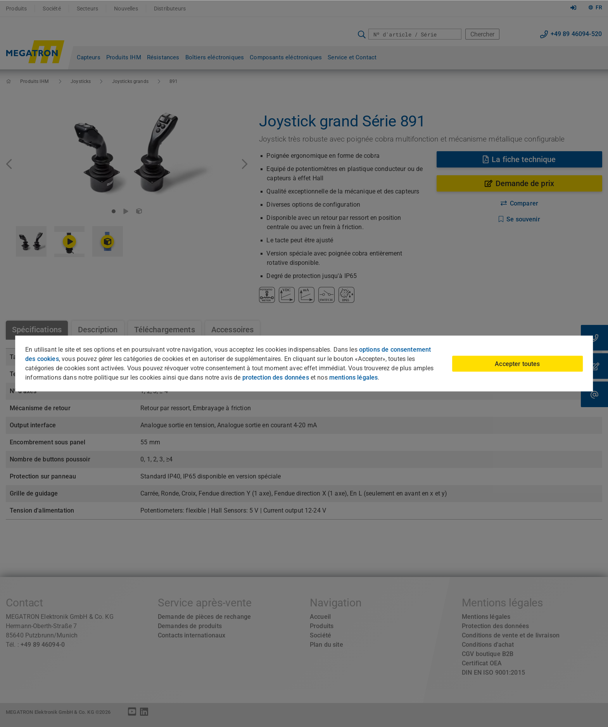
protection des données (275, 377)
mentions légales (353, 377)
